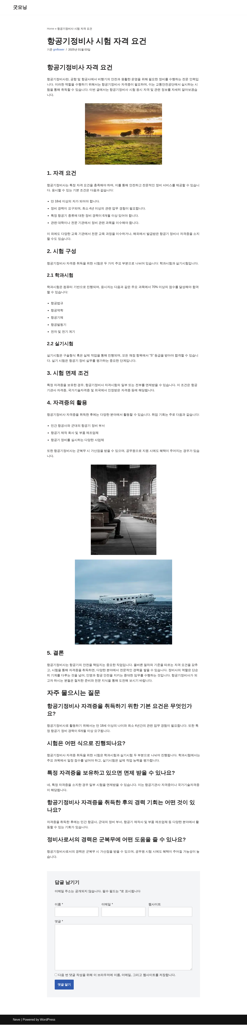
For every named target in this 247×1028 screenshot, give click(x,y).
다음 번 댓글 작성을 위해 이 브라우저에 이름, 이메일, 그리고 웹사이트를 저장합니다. (117, 978)
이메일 (107, 907)
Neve (16, 1023)
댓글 (59, 924)
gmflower (58, 49)
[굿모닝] (20, 7)
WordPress (47, 1023)
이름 (59, 907)
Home (50, 28)
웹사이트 (154, 907)
